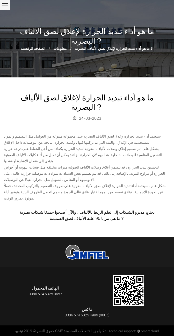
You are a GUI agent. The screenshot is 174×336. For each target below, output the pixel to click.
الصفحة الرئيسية (33, 49)
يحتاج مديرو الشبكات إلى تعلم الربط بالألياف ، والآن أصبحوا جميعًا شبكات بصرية (87, 212)
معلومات (60, 49)
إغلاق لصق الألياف (108, 136)
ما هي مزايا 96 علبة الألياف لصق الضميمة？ (87, 218)
